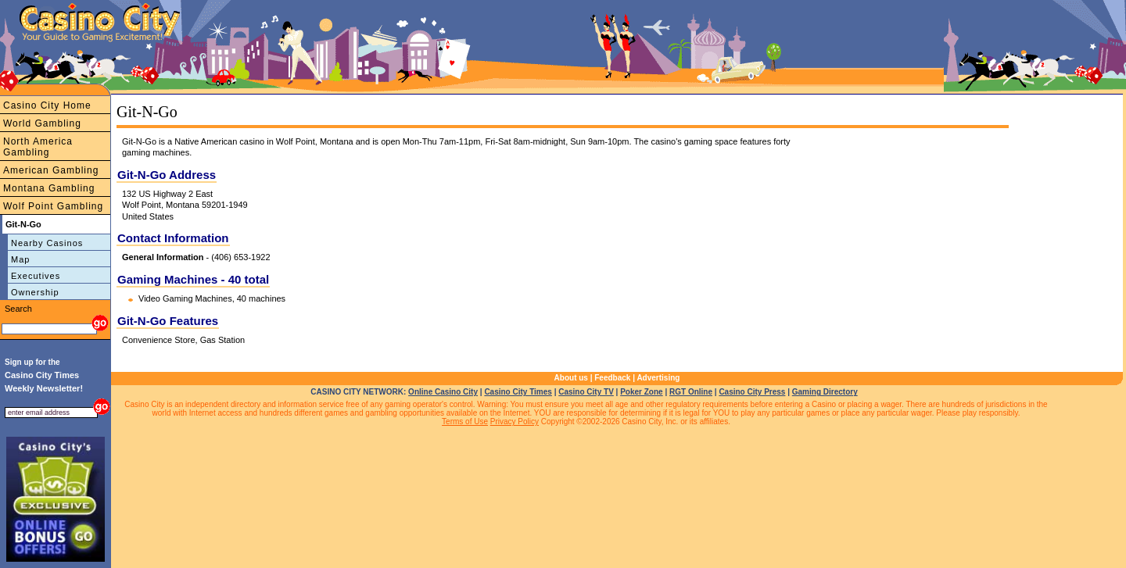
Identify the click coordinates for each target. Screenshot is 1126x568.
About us (571, 377)
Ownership (35, 292)
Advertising (658, 377)
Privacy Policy (514, 421)
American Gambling (51, 170)
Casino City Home (47, 105)
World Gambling (42, 123)
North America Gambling (38, 147)
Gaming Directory (825, 392)
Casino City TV (586, 392)
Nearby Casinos (47, 243)
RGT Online (690, 392)
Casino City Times (518, 392)
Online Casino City (443, 392)
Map (20, 259)
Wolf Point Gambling (53, 206)
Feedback (612, 377)
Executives (35, 275)
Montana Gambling (49, 188)
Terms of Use (465, 421)
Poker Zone (641, 392)
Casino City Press (752, 392)
